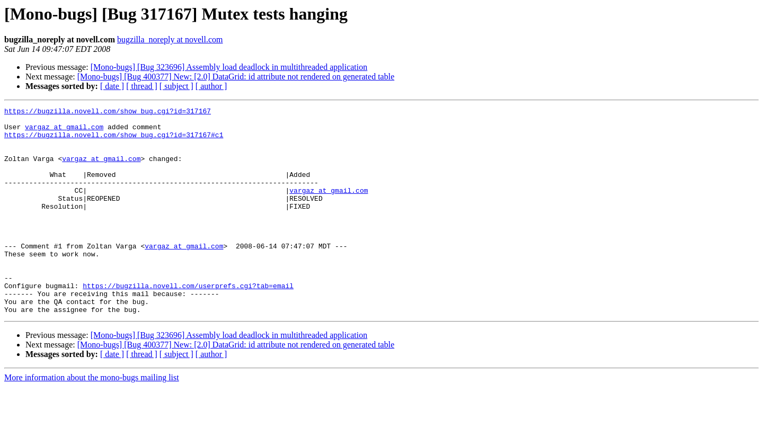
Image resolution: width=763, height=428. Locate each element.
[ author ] (211, 86)
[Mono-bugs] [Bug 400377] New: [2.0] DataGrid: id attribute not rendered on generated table (236, 76)
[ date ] (112, 86)
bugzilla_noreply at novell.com (170, 39)
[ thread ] (141, 86)
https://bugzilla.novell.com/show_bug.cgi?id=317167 (107, 112)
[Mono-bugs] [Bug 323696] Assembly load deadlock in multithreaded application (229, 67)
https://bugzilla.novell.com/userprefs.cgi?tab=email (188, 322)
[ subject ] (176, 86)
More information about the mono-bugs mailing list (91, 418)
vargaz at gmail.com (64, 131)
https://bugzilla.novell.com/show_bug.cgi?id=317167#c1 (113, 141)
